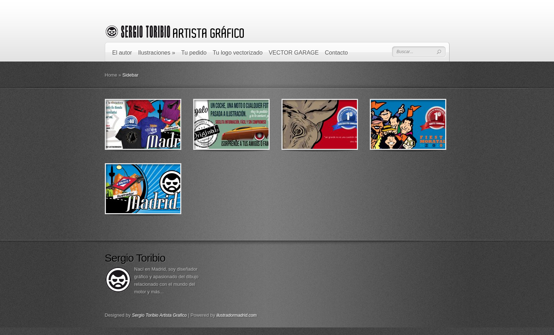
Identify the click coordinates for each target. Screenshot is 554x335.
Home (111, 75)
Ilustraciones (156, 53)
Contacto (336, 53)
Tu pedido (194, 53)
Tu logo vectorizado (237, 53)
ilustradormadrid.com (237, 315)
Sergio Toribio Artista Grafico (159, 315)
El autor (122, 53)
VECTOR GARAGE (293, 53)
